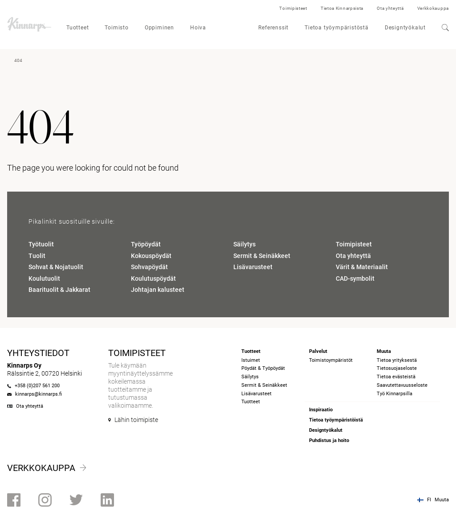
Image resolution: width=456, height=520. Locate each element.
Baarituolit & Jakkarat (59, 289)
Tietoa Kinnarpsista (342, 8)
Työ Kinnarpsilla (394, 394)
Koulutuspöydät (153, 278)
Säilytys (244, 244)
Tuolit (36, 255)
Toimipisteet (293, 8)
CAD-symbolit (355, 278)
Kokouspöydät (151, 255)
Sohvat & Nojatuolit (55, 266)
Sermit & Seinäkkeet (261, 255)
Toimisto (116, 28)
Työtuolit (41, 244)
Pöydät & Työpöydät (263, 368)
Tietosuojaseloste (397, 368)
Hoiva (198, 28)
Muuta (442, 500)
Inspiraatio (321, 410)
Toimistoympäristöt (331, 360)
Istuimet (250, 360)
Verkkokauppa (433, 8)
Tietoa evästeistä (396, 377)
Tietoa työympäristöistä (336, 420)
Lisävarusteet (253, 266)
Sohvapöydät (149, 266)
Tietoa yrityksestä (397, 360)
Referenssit (273, 28)
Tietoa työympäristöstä (337, 28)
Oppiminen (159, 28)
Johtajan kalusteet (157, 289)
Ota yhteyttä (390, 8)
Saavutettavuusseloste (402, 385)
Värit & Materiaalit (362, 266)
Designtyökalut (405, 28)
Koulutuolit (44, 278)
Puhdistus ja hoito (329, 440)
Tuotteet (77, 28)
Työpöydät (146, 244)
